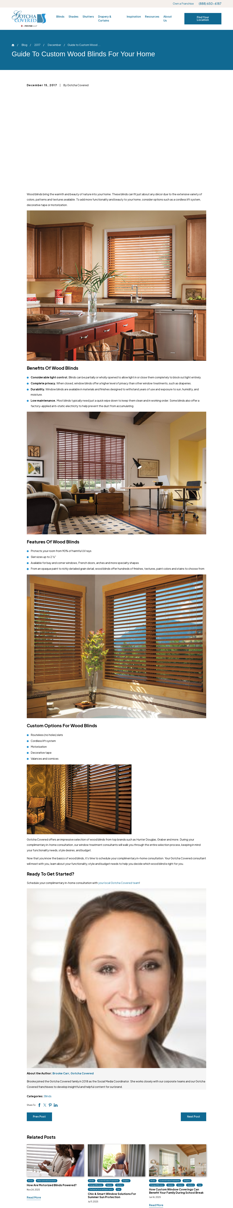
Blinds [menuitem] (60, 16)
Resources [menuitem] (152, 16)
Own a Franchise (183, 3)
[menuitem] (18, 1199)
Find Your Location (203, 19)
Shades (109, 1155)
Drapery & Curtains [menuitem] (104, 18)
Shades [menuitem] (73, 16)
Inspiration (151, 1148)
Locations (191, 1155)
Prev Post (39, 1021)
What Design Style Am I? (160, 1168)
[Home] (29, 18)
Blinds (48, 1001)
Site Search (191, 1174)
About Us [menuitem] (167, 18)
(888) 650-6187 (210, 3)
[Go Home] (13, 45)
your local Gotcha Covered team (118, 787)
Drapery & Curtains (116, 1168)
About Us (190, 1148)
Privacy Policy (193, 1168)
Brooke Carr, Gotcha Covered (73, 977)
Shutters (109, 1161)
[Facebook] (49, 1160)
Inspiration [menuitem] (134, 16)
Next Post (193, 1021)
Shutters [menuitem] (88, 16)
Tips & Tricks (152, 1161)
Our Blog (150, 1155)
